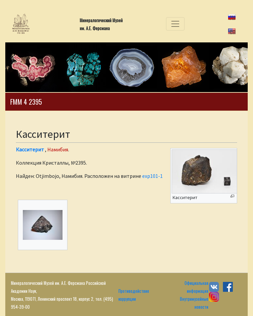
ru (232, 16)
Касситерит (30, 149)
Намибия (57, 149)
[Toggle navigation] (175, 23)
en (232, 31)
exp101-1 (152, 176)
